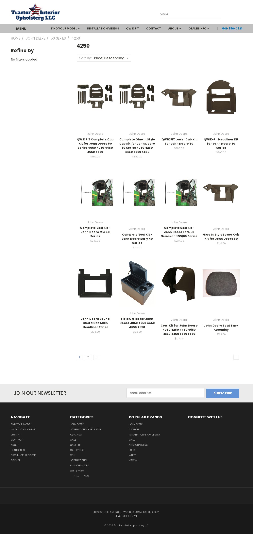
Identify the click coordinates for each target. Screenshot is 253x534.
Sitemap (15, 460)
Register (30, 454)
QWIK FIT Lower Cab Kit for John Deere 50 (179, 141)
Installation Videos (103, 28)
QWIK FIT (132, 28)
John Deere (77, 424)
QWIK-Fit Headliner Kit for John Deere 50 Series (221, 143)
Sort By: (85, 58)
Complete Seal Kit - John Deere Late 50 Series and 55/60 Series (179, 232)
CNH (72, 454)
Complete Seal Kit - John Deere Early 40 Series (137, 239)
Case (73, 439)
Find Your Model (65, 28)
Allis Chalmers (79, 465)
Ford (132, 449)
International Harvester (85, 429)
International (78, 460)
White (132, 454)
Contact (153, 28)
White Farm (77, 470)
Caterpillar (77, 449)
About (174, 28)
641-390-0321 (232, 28)
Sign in (15, 454)
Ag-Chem (76, 434)
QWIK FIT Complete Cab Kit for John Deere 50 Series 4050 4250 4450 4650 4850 (95, 145)
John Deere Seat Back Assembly (221, 328)
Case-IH (75, 444)
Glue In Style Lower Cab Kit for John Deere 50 (221, 237)
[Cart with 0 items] (241, 13)
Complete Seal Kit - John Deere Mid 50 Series (95, 232)
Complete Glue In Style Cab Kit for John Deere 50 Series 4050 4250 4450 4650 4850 (137, 145)
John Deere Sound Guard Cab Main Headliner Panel (95, 323)
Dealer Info (199, 28)
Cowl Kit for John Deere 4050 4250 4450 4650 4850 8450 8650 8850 (179, 330)
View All (134, 460)
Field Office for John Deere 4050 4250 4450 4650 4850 (137, 323)
